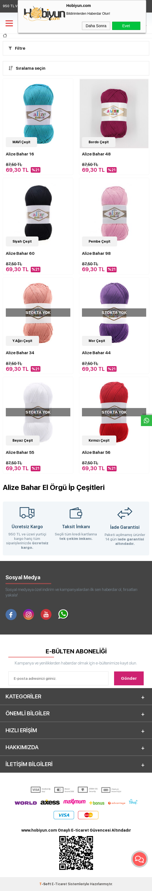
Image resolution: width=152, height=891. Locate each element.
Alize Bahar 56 (96, 452)
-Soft (45, 884)
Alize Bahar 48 (96, 154)
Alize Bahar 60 (20, 253)
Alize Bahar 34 (20, 352)
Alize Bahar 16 (20, 154)
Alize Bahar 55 (20, 452)
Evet (126, 26)
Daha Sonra (96, 26)
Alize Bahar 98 (96, 253)
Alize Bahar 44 (96, 352)
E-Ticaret (59, 884)
